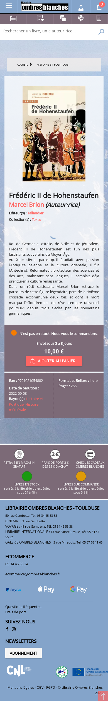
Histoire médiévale (23, 407)
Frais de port (15, 611)
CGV (40, 687)
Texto (36, 219)
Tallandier (35, 213)
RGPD (50, 687)
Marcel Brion (26, 204)
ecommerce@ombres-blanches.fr (32, 573)
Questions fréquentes (23, 606)
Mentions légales (21, 687)
